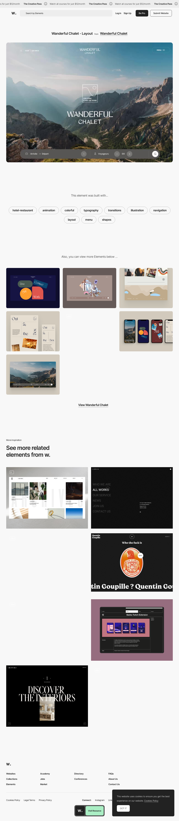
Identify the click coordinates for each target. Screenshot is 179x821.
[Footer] (146, 288)
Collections (11, 779)
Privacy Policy (45, 800)
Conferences (80, 779)
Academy (45, 773)
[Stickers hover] (89, 288)
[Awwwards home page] (80, 810)
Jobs (42, 779)
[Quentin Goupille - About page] (132, 562)
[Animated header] (132, 696)
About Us (113, 779)
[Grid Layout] (47, 498)
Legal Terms (29, 800)
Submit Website (161, 13)
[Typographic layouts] (47, 696)
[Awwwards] (13, 13)
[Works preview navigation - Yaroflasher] (47, 628)
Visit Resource (94, 810)
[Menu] (33, 288)
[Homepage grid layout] (47, 564)
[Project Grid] (132, 630)
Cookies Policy (13, 800)
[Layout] (33, 331)
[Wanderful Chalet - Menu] (89, 330)
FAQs (111, 773)
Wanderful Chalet (113, 33)
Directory (79, 773)
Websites (10, 773)
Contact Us (114, 784)
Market (43, 784)
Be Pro (142, 13)
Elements (10, 784)
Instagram (100, 800)
